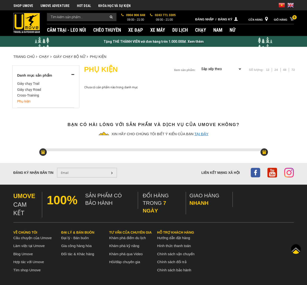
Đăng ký (225, 19)
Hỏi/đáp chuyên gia (124, 262)
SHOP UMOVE (23, 6)
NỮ (233, 30)
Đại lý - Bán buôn (75, 238)
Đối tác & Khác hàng (77, 254)
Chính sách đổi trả (171, 262)
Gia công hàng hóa (76, 246)
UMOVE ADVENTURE (55, 6)
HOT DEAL (84, 6)
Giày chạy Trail (28, 83)
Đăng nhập (204, 19)
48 (284, 70)
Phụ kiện (98, 57)
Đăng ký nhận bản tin (33, 173)
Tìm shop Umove (27, 270)
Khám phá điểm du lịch (127, 238)
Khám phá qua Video (126, 254)
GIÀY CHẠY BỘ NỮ (70, 57)
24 (276, 70)
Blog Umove (23, 254)
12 (267, 70)
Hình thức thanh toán (174, 246)
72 (293, 70)
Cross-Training (28, 95)
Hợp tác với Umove (28, 262)
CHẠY (200, 30)
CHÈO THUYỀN (107, 30)
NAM (217, 30)
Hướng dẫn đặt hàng (173, 238)
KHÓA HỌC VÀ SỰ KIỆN (114, 6)
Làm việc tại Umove (29, 246)
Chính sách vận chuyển (176, 254)
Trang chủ (25, 57)
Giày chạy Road (29, 89)
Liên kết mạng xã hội (220, 173)
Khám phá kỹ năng (124, 246)
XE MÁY (157, 30)
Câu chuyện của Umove (32, 238)
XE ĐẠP (135, 30)
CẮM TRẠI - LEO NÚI (66, 30)
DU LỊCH (180, 30)
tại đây (201, 134)
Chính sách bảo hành (174, 270)
